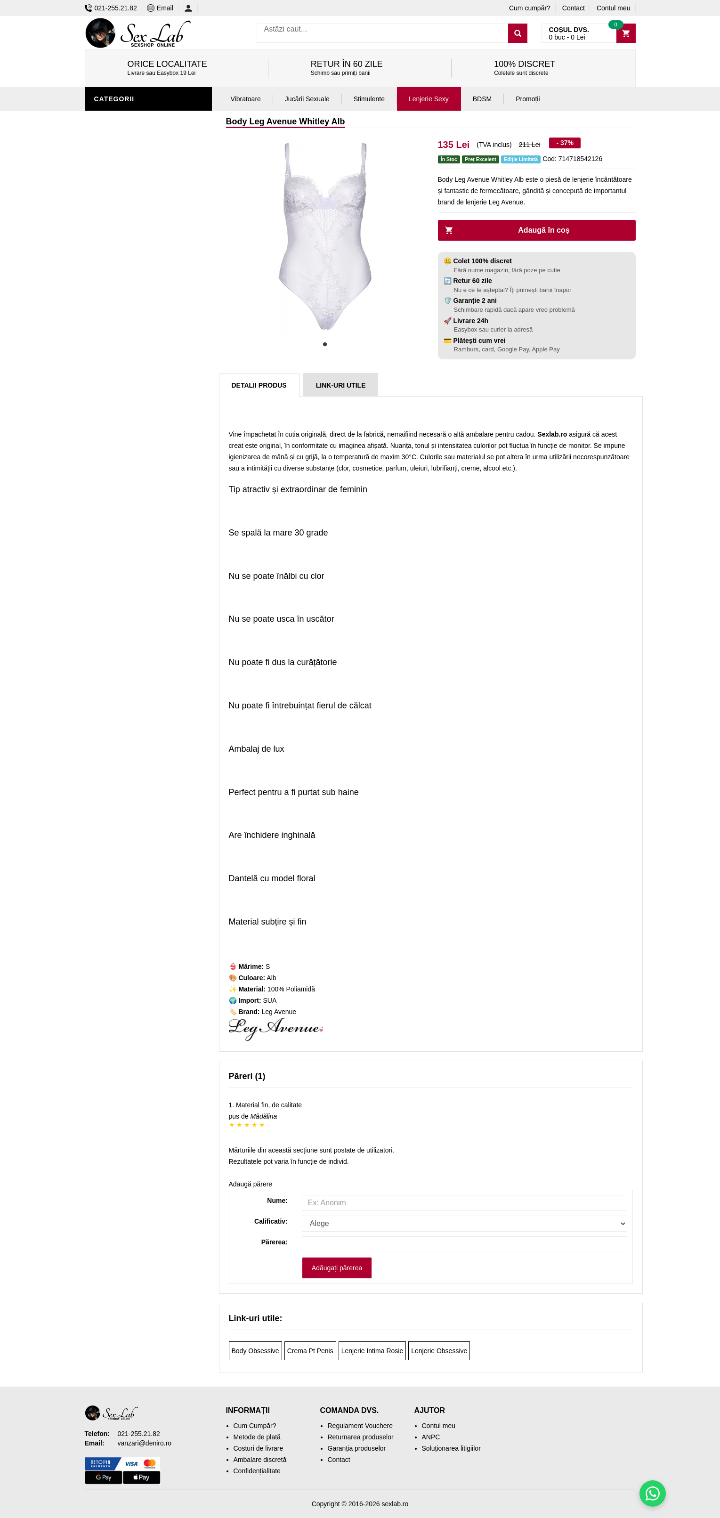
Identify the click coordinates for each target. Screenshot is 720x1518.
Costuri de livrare (258, 1448)
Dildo (107, 430)
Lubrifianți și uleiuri (135, 402)
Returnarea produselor (361, 1437)
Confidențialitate (257, 1471)
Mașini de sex (121, 515)
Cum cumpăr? (529, 8)
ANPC (431, 1437)
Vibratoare (118, 387)
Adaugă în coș (543, 230)
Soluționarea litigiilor (451, 1448)
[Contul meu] (191, 8)
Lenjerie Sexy (122, 119)
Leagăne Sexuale (129, 529)
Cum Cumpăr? (255, 1425)
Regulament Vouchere (360, 1425)
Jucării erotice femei (136, 472)
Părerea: (274, 1242)
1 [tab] (325, 344)
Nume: (277, 1200)
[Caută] (517, 33)
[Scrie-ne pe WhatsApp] (652, 1493)
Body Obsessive (255, 1351)
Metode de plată (257, 1437)
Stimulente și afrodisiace (145, 345)
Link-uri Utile (341, 385)
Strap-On (114, 458)
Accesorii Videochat (135, 543)
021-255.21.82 (111, 8)
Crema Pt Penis (310, 1351)
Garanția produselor (357, 1448)
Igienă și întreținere (135, 373)
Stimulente (369, 99)
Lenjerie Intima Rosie (372, 1351)
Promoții (113, 557)
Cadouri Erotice (127, 486)
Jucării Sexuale (307, 99)
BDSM (106, 444)
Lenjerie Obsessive (439, 1351)
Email (160, 8)
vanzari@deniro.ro (145, 1443)
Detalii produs (259, 385)
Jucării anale (122, 416)
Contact (573, 8)
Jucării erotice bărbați (141, 359)
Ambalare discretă (260, 1459)
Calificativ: (271, 1221)
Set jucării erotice (133, 500)
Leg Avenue (278, 1011)
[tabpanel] (325, 236)
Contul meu (614, 8)
